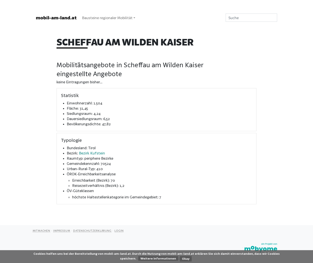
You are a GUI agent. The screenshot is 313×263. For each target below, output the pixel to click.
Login (119, 230)
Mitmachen (41, 230)
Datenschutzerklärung (92, 230)
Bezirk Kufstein (92, 153)
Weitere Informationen (158, 258)
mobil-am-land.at (56, 17)
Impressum (61, 230)
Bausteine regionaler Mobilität (107, 18)
